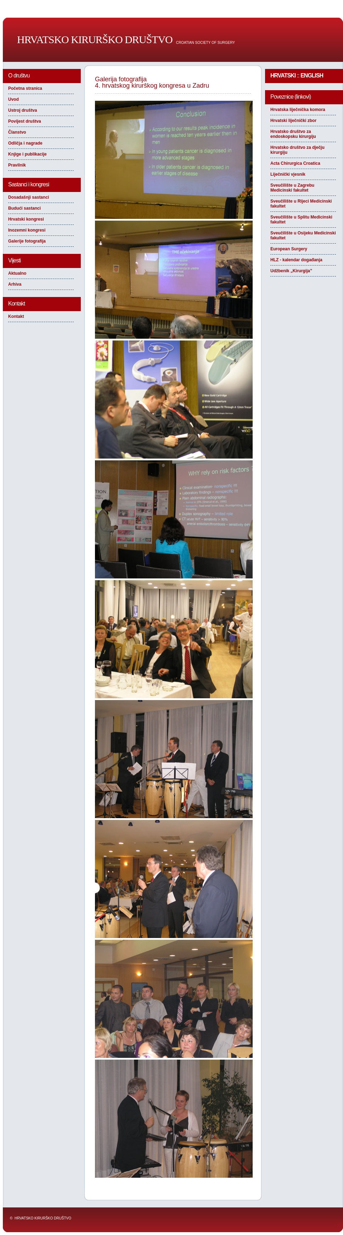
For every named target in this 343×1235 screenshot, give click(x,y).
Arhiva (14, 284)
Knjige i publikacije (27, 154)
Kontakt (16, 316)
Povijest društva (24, 121)
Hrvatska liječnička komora (297, 109)
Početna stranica (25, 88)
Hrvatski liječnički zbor (293, 120)
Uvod (13, 99)
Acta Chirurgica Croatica (295, 163)
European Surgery (288, 248)
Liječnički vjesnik (287, 174)
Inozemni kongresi (26, 230)
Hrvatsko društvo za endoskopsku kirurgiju (293, 134)
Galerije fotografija (27, 241)
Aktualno (17, 273)
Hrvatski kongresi (26, 219)
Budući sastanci (24, 208)
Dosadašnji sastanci (28, 197)
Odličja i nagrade (25, 143)
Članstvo (17, 132)
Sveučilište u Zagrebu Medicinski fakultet (292, 188)
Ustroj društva (22, 110)
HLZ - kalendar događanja (296, 259)
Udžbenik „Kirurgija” (291, 270)
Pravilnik (17, 165)
